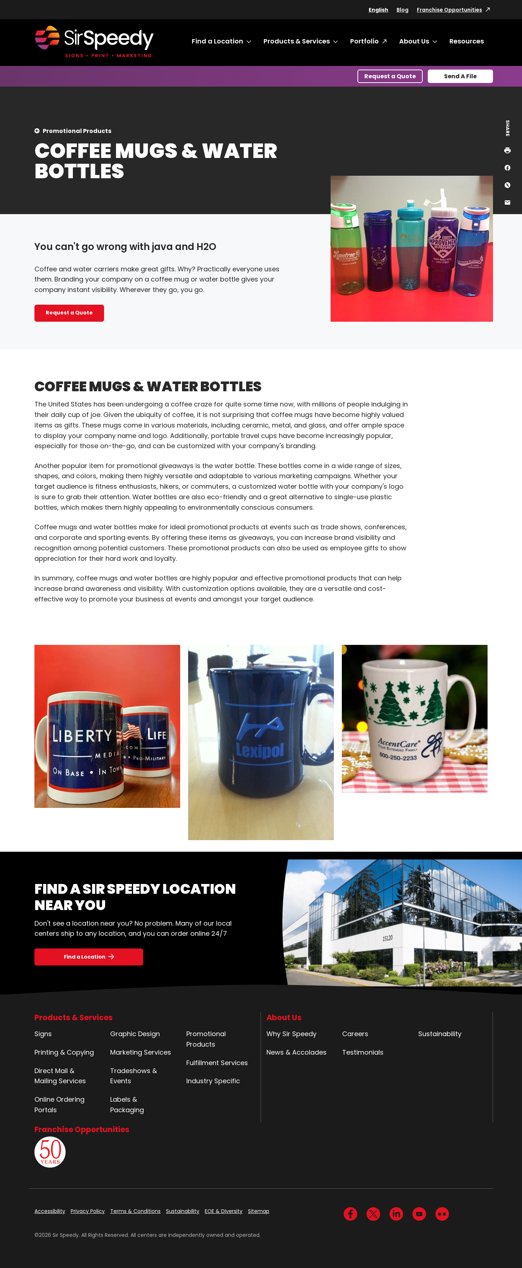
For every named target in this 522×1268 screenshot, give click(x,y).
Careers (355, 1033)
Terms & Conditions (135, 1211)
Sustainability (439, 1033)
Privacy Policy (88, 1211)
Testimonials (363, 1052)
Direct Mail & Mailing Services (60, 1076)
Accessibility (49, 1211)
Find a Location (217, 41)
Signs (43, 1033)
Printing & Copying (64, 1052)
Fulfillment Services (217, 1062)
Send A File (460, 76)
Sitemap (258, 1211)
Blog (403, 9)
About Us (414, 41)
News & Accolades (296, 1052)
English (378, 9)
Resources (467, 41)
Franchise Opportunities (449, 9)
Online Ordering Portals (59, 1104)
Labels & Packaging (127, 1104)
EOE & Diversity (224, 1211)
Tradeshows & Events (133, 1076)
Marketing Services (140, 1052)
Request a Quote (390, 76)
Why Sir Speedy (291, 1033)
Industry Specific (213, 1080)
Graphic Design (135, 1033)
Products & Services (297, 41)
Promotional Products (77, 131)
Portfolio (364, 41)
